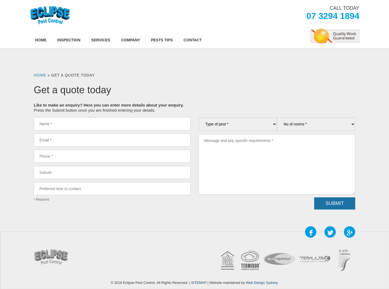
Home (40, 40)
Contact (193, 40)
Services (100, 40)
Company (130, 40)
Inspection (69, 40)
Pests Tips (162, 40)
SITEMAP (199, 283)
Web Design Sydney (261, 283)
